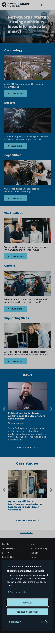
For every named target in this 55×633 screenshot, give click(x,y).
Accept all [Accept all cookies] (27, 602)
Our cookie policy (18, 592)
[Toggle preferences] (14, 622)
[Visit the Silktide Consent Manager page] (44, 621)
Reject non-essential (27, 612)
